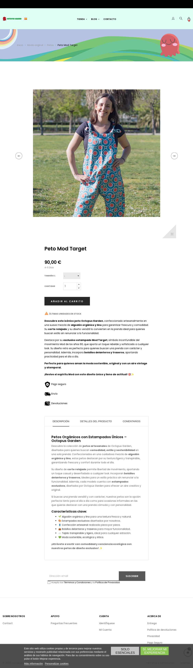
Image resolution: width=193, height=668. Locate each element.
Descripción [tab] (61, 421)
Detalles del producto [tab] (96, 421)
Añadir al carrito (67, 301)
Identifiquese (107, 623)
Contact (8, 623)
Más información (33, 663)
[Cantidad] (70, 286)
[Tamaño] (71, 276)
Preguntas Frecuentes (64, 623)
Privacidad (153, 636)
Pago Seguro (154, 642)
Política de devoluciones (161, 629)
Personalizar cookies (56, 663)
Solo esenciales (125, 651)
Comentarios (131, 421)
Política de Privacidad (107, 582)
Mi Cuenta (105, 629)
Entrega (152, 623)
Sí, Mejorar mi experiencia (155, 651)
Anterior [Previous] (18, 155)
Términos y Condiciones (77, 582)
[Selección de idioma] (25, 19)
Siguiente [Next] (174, 155)
